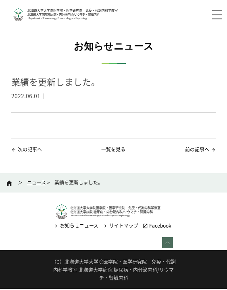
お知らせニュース (75, 225)
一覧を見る (113, 149)
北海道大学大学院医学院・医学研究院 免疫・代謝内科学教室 (72, 10)
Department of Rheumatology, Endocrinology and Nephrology (58, 18)
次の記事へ (30, 149)
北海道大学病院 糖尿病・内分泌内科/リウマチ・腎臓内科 (63, 14)
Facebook (156, 225)
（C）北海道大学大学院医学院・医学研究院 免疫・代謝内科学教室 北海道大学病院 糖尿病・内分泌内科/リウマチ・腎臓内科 (114, 270)
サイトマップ (120, 225)
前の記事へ (197, 149)
